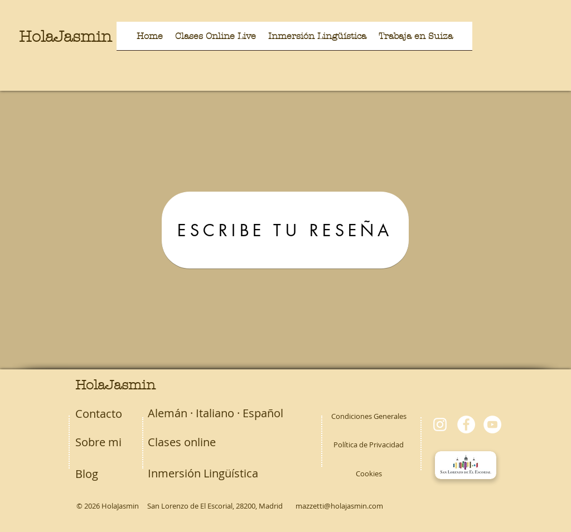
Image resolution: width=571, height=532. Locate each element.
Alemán (167, 413)
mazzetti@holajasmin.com (339, 506)
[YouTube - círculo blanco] (492, 424)
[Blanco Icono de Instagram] (440, 424)
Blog (86, 473)
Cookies (369, 473)
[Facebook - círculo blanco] (466, 424)
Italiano (215, 413)
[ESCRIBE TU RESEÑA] (285, 230)
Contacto (98, 413)
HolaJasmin (65, 37)
